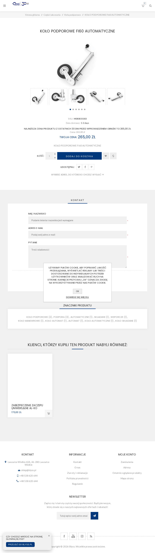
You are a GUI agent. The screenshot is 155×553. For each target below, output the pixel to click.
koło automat (54, 320)
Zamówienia (127, 462)
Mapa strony (127, 478)
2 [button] (73, 109)
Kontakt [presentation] (77, 200)
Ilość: (40, 155)
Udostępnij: (67, 167)
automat (73, 320)
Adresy (127, 467)
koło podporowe (37, 317)
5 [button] (81, 109)
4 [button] (79, 109)
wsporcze (117, 317)
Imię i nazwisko (37, 213)
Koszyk (145, 3)
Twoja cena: (68, 137)
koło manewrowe (29, 320)
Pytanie (32, 242)
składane (99, 317)
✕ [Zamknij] (49, 536)
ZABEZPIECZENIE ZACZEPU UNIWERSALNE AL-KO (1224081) (27, 408)
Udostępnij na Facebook (85, 167)
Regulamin (77, 483)
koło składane (124, 320)
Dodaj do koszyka (79, 156)
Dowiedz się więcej (77, 297)
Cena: (73, 132)
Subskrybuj (94, 516)
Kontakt (77, 462)
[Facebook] (64, 536)
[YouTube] (73, 536)
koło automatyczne (97, 320)
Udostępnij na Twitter (79, 167)
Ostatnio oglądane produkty (127, 473)
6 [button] (84, 109)
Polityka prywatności (77, 478)
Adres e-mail (35, 228)
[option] (39, 96)
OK (77, 291)
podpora (59, 317)
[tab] (77, 200)
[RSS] (90, 536)
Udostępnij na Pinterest (91, 167)
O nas (77, 467)
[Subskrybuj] (74, 516)
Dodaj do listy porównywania (113, 156)
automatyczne (80, 317)
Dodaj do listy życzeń (105, 156)
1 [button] (70, 109)
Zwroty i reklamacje (77, 473)
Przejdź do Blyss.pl (20, 544)
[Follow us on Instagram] (82, 536)
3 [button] (76, 109)
